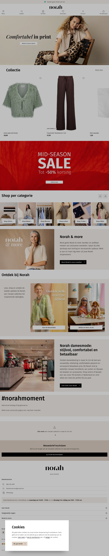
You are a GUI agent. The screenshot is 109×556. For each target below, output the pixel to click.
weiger (47, 537)
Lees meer (21, 537)
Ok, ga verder (20, 544)
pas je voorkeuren (33, 537)
